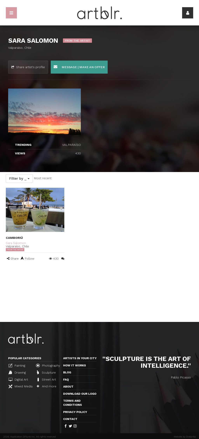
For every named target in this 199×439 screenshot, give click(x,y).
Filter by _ (19, 178)
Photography (48, 365)
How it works (74, 365)
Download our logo (79, 394)
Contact (70, 419)
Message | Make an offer (79, 67)
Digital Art (18, 379)
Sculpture (46, 372)
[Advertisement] (99, 293)
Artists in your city (80, 358)
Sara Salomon (16, 243)
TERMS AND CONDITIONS (72, 403)
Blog (67, 372)
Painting (17, 365)
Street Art (46, 379)
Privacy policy (75, 412)
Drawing (17, 372)
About (68, 386)
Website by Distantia (185, 436)
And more (46, 386)
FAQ (66, 379)
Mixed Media (20, 386)
